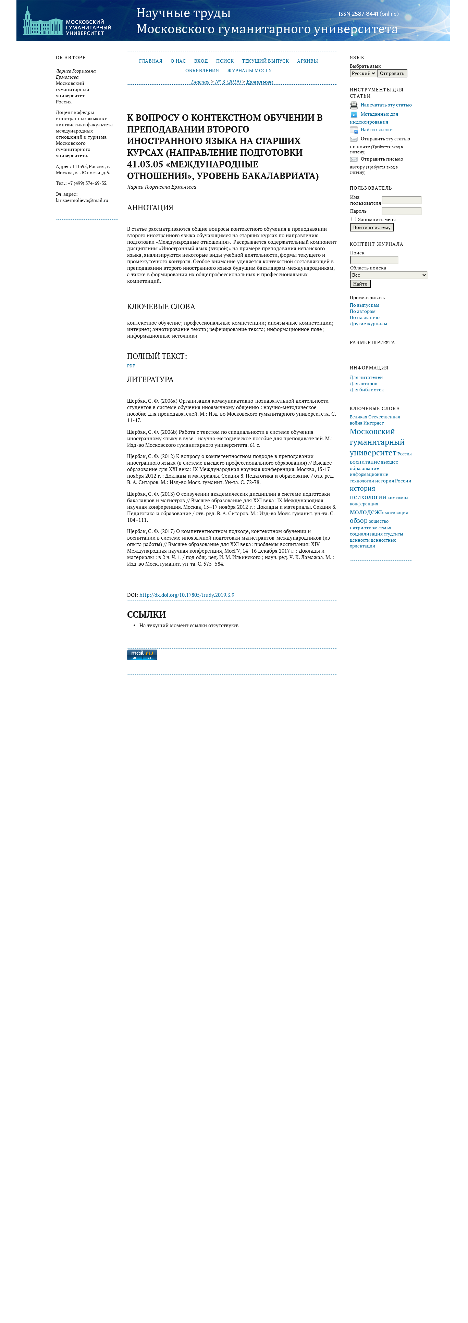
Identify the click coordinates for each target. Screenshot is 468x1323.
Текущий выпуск (265, 61)
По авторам (362, 311)
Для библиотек (367, 390)
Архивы (307, 61)
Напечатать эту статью (386, 105)
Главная (151, 61)
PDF (131, 366)
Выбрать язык (365, 66)
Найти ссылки (377, 129)
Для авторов (363, 383)
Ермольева (259, 81)
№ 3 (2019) (228, 81)
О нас (178, 61)
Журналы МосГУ (249, 70)
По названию (365, 317)
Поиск (225, 61)
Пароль (358, 211)
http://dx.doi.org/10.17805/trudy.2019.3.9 (186, 595)
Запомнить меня (377, 219)
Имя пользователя (365, 200)
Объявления (202, 70)
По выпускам (364, 305)
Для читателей (366, 377)
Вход (201, 61)
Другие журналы (368, 323)
